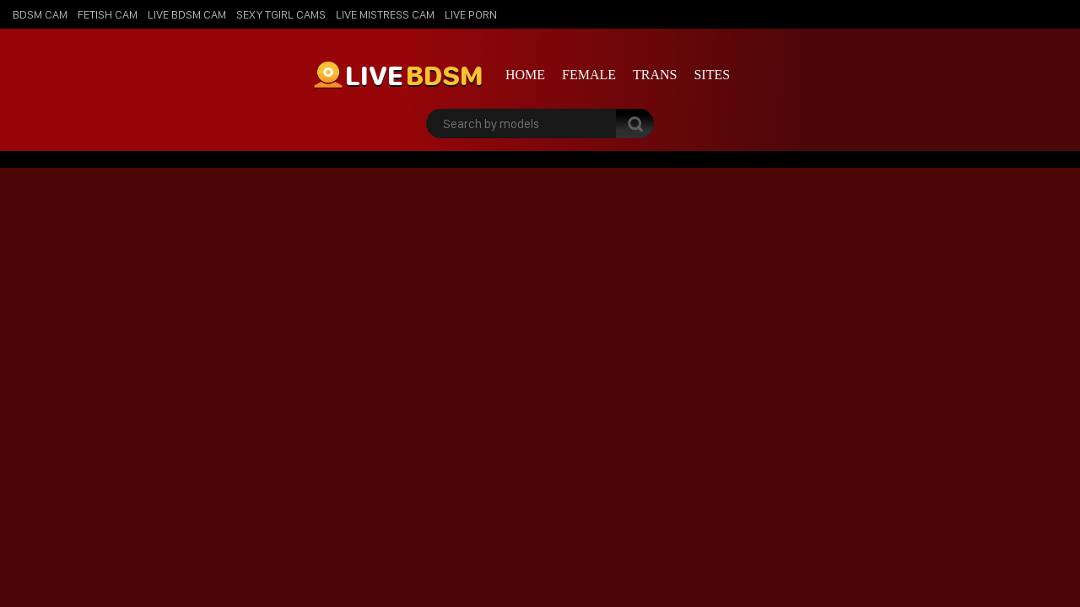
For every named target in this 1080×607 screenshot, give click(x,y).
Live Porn (471, 14)
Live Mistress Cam (385, 14)
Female (589, 74)
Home (525, 74)
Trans (655, 74)
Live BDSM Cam (187, 14)
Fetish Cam (108, 14)
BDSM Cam (40, 14)
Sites (712, 74)
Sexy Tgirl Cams (281, 14)
